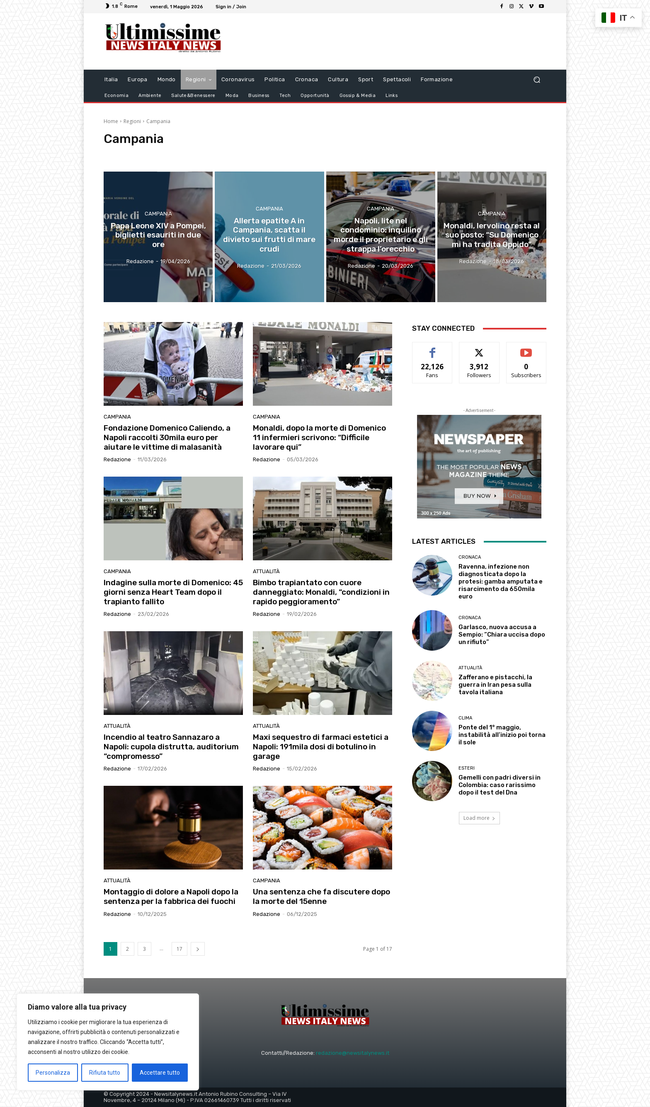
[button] (536, 79)
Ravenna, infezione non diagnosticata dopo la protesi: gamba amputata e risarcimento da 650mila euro (500, 581)
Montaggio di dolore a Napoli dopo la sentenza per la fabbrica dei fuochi (171, 896)
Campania (158, 213)
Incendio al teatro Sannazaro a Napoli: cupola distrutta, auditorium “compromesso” (171, 746)
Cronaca (469, 557)
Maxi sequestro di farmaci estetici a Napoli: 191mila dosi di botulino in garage (320, 746)
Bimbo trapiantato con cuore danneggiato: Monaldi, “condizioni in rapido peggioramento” (321, 592)
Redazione (117, 459)
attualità (266, 571)
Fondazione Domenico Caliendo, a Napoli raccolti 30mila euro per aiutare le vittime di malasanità (167, 437)
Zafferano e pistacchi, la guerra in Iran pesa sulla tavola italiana (495, 684)
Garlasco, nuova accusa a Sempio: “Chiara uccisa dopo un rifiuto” (501, 634)
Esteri (466, 768)
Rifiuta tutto (104, 1072)
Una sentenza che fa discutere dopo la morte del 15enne (321, 896)
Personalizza (53, 1072)
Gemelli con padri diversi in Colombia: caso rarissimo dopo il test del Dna (499, 785)
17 (179, 948)
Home (111, 121)
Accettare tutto (160, 1072)
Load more (479, 817)
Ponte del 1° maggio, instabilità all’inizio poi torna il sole (502, 735)
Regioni (132, 121)
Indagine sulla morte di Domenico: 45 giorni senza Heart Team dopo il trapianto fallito (173, 592)
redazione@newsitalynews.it (352, 1053)
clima (465, 718)
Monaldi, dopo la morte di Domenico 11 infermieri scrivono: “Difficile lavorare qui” (319, 437)
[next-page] (198, 949)
